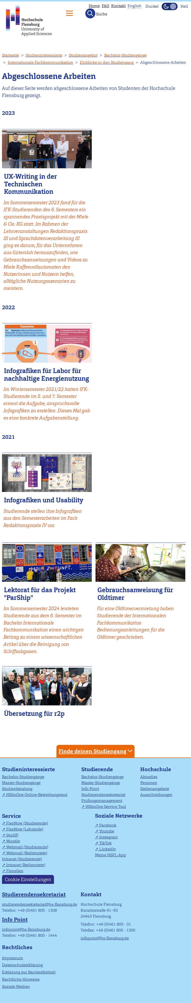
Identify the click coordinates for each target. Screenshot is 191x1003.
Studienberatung (17, 788)
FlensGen (14, 870)
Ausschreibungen (156, 794)
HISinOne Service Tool (106, 806)
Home (94, 5)
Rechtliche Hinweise (21, 979)
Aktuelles (148, 776)
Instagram (108, 837)
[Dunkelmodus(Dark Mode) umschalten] (170, 6)
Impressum (12, 958)
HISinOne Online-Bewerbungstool (36, 794)
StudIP (12, 835)
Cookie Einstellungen (28, 879)
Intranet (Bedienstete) (25, 864)
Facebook (107, 825)
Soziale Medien (16, 986)
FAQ (105, 5)
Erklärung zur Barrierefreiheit (28, 972)
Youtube (106, 831)
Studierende (97, 769)
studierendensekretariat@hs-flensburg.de (39, 904)
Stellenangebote (154, 788)
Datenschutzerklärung (22, 965)
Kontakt (118, 5)
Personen (148, 782)
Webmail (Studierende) (27, 847)
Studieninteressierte (44, 55)
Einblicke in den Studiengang (107, 62)
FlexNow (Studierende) (27, 823)
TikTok (105, 843)
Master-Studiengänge (21, 782)
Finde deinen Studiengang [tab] (96, 751)
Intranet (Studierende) (22, 859)
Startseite (10, 55)
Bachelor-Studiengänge (125, 55)
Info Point (90, 788)
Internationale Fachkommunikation (40, 62)
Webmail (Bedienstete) (26, 853)
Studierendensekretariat (103, 794)
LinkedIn (107, 849)
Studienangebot (83, 55)
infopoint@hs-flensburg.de (26, 929)
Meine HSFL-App (110, 855)
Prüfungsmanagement (101, 800)
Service (11, 816)
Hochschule (155, 769)
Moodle (13, 841)
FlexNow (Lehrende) (24, 829)
